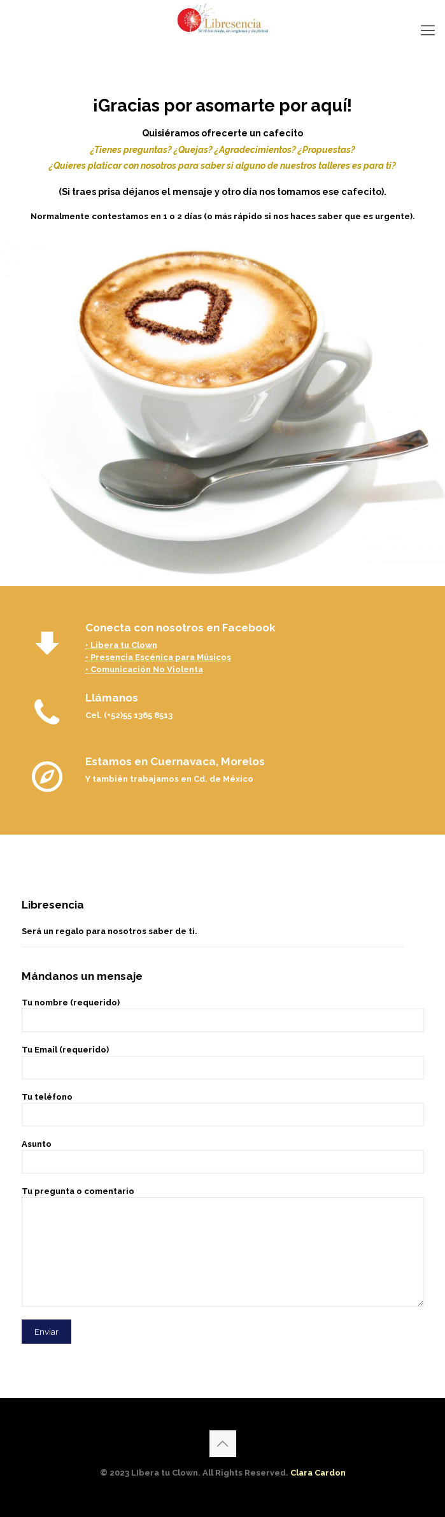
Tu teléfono (223, 1109)
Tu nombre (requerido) (223, 1015)
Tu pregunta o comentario (223, 1246)
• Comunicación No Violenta (144, 669)
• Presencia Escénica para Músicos (158, 657)
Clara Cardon (318, 1472)
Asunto (223, 1156)
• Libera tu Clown (121, 645)
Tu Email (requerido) (223, 1062)
